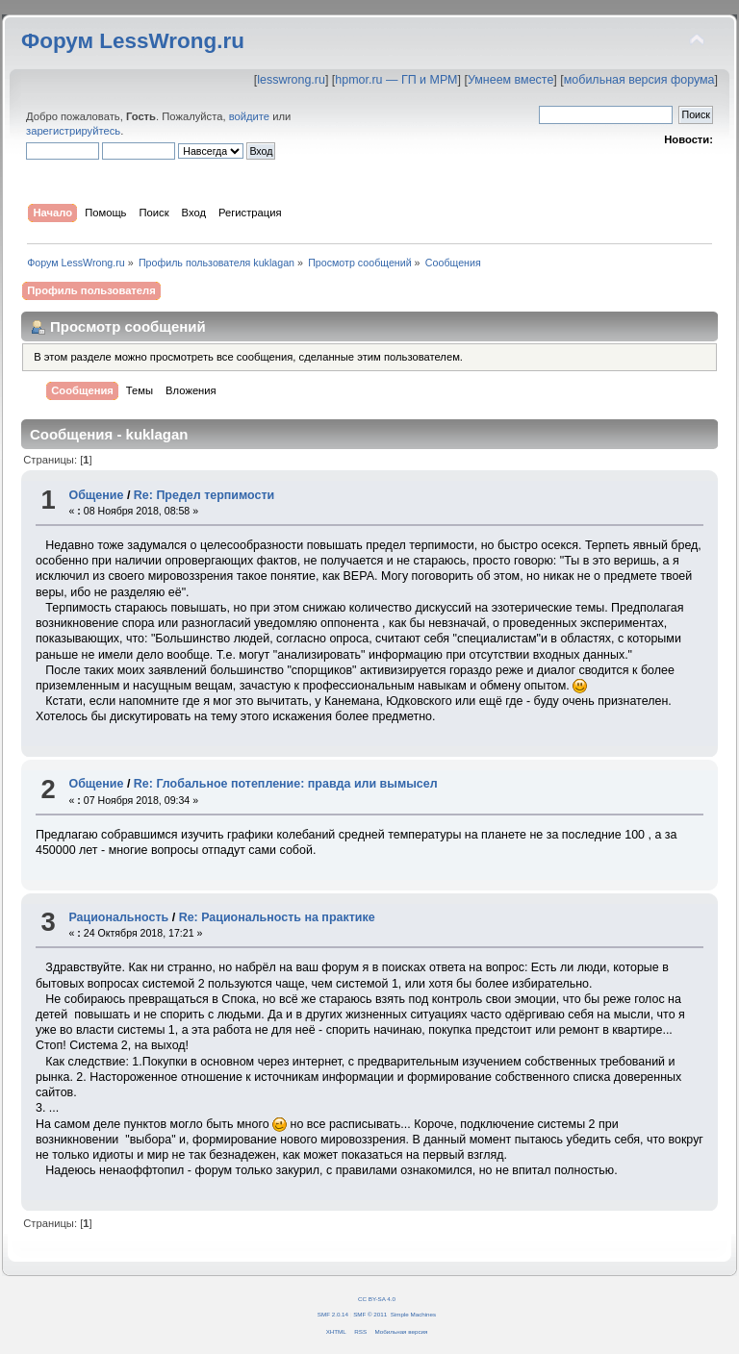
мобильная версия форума (639, 80)
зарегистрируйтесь (73, 131)
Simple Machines (413, 1314)
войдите (249, 116)
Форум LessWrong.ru (132, 41)
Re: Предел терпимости (204, 495)
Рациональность (118, 917)
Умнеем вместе (510, 80)
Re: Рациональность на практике (277, 917)
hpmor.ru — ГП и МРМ (396, 80)
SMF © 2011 (370, 1314)
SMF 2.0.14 (333, 1314)
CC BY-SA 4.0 (376, 1298)
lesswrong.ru (291, 80)
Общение (95, 495)
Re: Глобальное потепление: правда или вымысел (286, 783)
